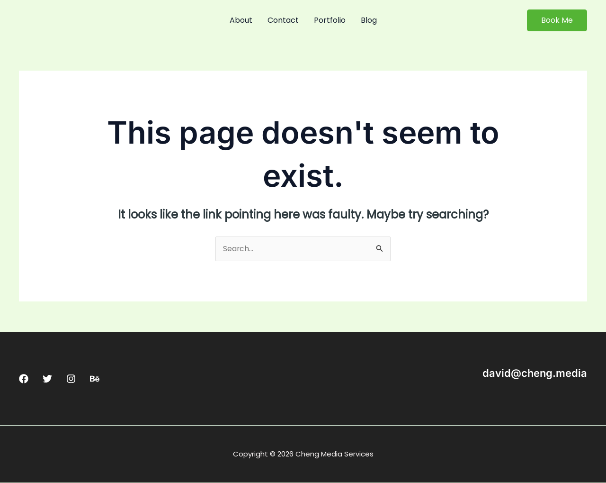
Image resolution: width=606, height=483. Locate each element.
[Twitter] (47, 379)
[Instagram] (71, 379)
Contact (283, 20)
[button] (557, 20)
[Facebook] (23, 379)
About (241, 20)
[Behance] (94, 379)
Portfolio (330, 20)
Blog (369, 20)
